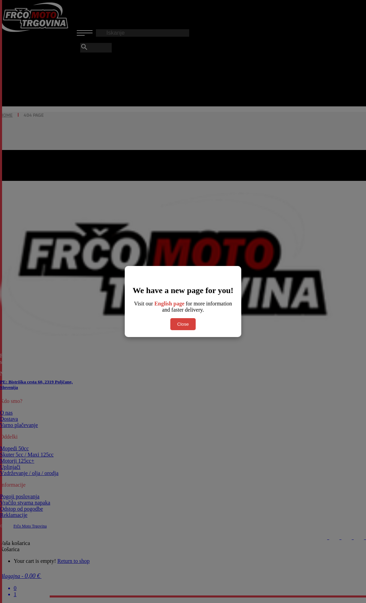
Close (183, 324)
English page (169, 303)
